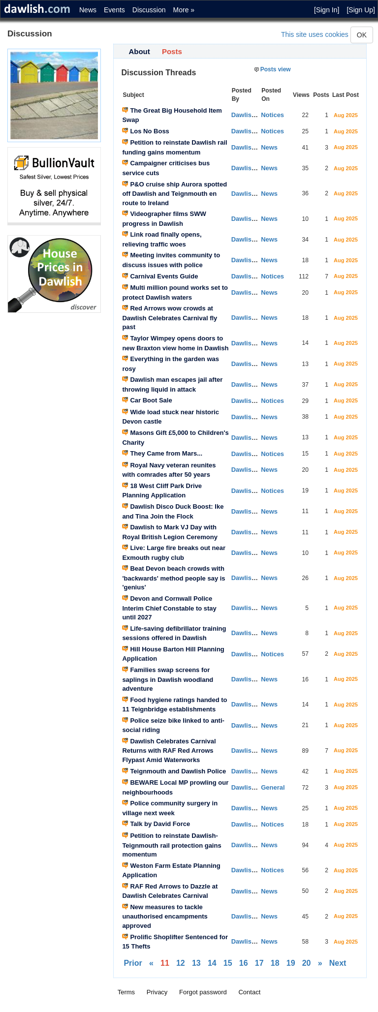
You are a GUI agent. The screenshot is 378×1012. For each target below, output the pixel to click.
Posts (172, 51)
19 (290, 963)
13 (196, 963)
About (139, 51)
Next (337, 963)
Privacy (157, 992)
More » (184, 10)
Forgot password (203, 992)
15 (227, 963)
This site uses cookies (314, 34)
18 (275, 963)
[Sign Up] (360, 10)
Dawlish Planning (257, 490)
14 (212, 963)
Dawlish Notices (256, 276)
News (87, 10)
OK (362, 35)
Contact (249, 992)
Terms (126, 992)
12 (180, 963)
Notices (272, 115)
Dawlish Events (254, 115)
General (272, 787)
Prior (133, 963)
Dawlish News (252, 147)
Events (114, 10)
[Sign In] (326, 10)
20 (306, 963)
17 (259, 963)
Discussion (149, 10)
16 (243, 963)
